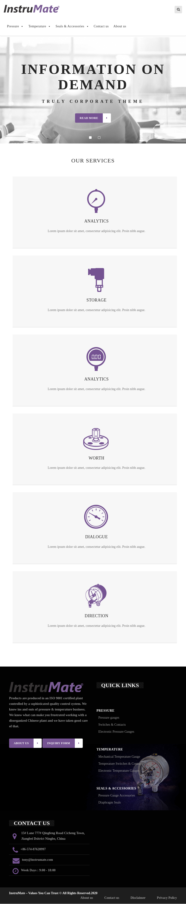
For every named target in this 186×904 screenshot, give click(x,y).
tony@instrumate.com (37, 860)
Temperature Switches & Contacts (120, 764)
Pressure (15, 26)
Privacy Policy (167, 898)
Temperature (39, 26)
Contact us (101, 26)
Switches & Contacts (112, 725)
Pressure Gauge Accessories (116, 795)
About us (120, 26)
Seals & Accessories (72, 26)
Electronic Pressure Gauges (116, 732)
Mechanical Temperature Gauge (119, 757)
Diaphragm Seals (109, 802)
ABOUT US (28, 743)
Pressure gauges (108, 718)
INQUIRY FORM (65, 743)
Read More (95, 118)
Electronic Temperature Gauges (119, 771)
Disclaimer (138, 898)
